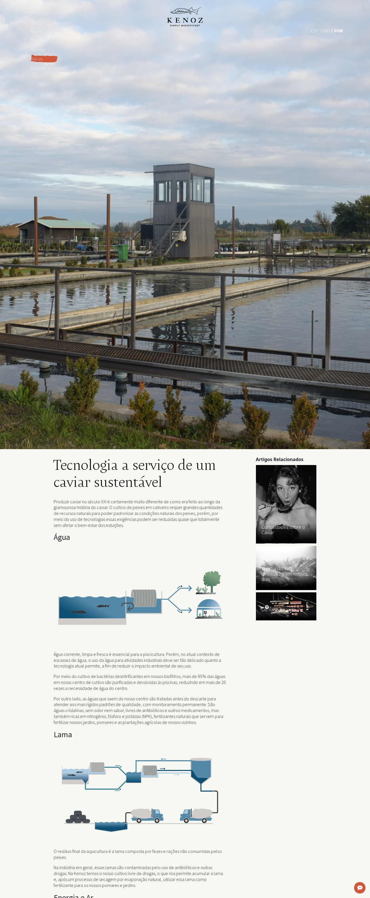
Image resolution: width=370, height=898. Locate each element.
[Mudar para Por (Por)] (338, 30)
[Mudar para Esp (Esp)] (314, 30)
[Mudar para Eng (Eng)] (326, 30)
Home (36, 31)
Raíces (37, 59)
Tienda (37, 40)
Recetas (38, 49)
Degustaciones (44, 68)
